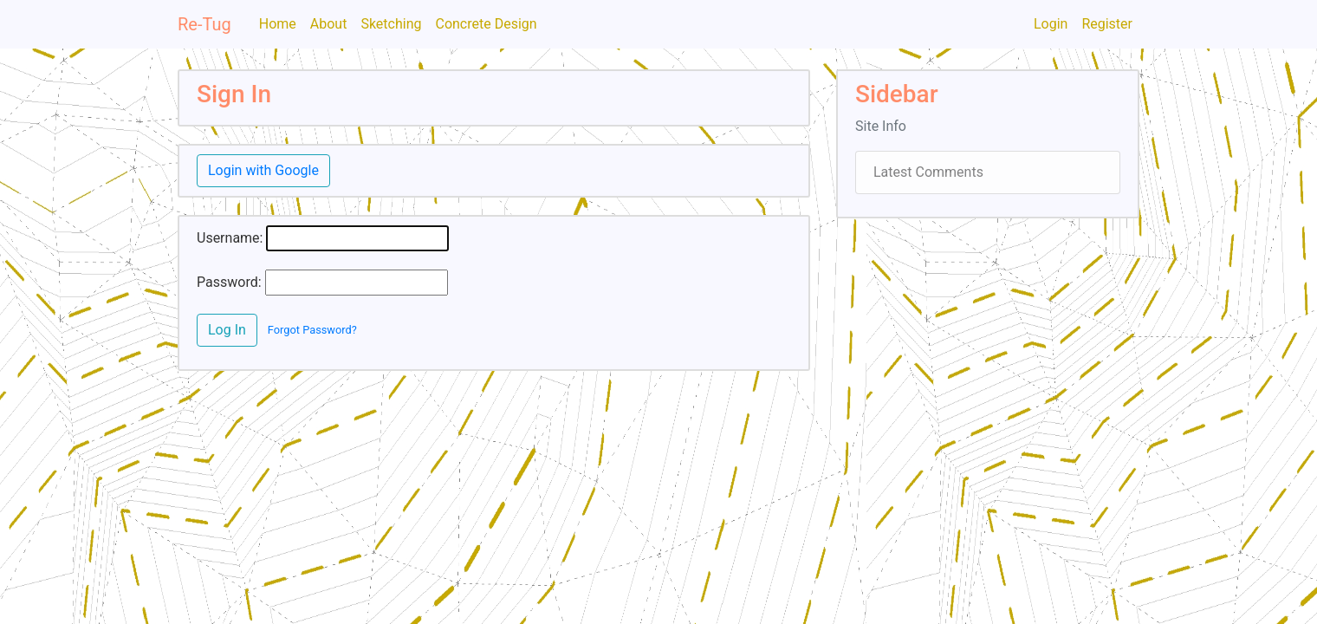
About (328, 24)
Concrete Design (485, 24)
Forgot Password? (312, 329)
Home (277, 24)
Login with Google (263, 170)
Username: (230, 238)
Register (1106, 24)
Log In (227, 330)
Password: (229, 282)
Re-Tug (204, 24)
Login (1050, 24)
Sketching (390, 24)
